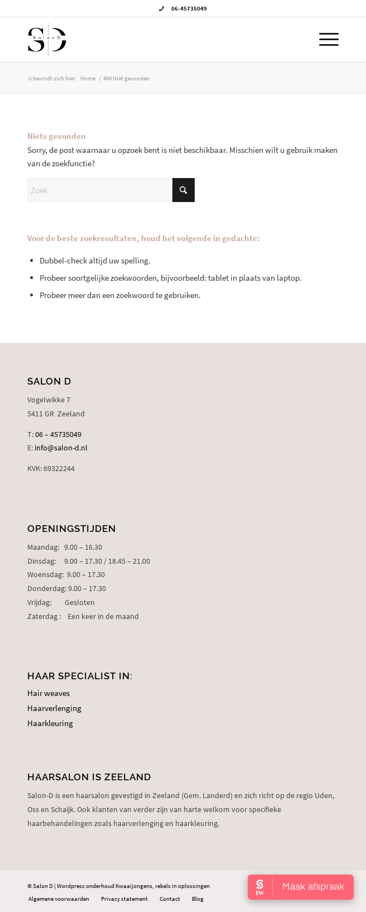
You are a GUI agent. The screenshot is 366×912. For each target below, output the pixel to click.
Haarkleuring (50, 723)
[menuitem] (323, 39)
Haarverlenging (54, 708)
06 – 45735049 (58, 434)
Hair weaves (48, 693)
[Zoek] (111, 190)
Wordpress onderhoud (85, 886)
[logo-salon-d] (151, 39)
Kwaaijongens (133, 886)
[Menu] (323, 39)
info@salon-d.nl (61, 448)
